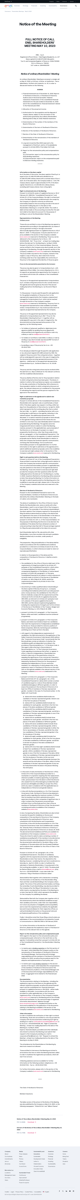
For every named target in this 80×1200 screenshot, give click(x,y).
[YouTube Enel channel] (70, 1191)
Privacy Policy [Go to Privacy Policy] (19, 1192)
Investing (43, 6)
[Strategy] (54, 1156)
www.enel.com (25, 237)
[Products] (11, 1156)
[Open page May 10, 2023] (28, 11)
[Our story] (11, 1177)
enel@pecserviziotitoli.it (41, 334)
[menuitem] (59, 1191)
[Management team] (11, 1175)
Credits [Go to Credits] (7, 1192)
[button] (8, 1)
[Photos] (25, 1159)
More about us (9, 1170)
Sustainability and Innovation (39, 1153)
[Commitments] (11, 1159)
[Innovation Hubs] (40, 1169)
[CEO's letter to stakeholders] (40, 1162)
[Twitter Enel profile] (63, 1191)
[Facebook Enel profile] (59, 1191)
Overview (17, 6)
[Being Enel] (69, 1156)
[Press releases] (25, 1154)
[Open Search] (76, 6)
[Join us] (11, 1161)
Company (51, 1)
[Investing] (54, 1161)
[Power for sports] (25, 1182)
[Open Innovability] (40, 1171)
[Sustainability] (54, 1164)
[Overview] (54, 1154)
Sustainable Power (24, 1172)
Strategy (25, 6)
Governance (63, 7)
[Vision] (11, 1180)
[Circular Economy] (40, 1166)
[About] (11, 1154)
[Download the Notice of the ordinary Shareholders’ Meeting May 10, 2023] (32, 1122)
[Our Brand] (25, 1164)
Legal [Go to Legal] (12, 1192)
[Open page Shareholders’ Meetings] (18, 11)
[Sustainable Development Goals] (40, 1157)
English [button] (46, 1191)
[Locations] (11, 1173)
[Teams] (69, 1159)
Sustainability (53, 6)
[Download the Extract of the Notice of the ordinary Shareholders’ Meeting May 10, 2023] (32, 1133)
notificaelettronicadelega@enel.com (45, 1021)
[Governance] (54, 1166)
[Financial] (54, 1159)
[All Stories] (11, 1164)
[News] (25, 1156)
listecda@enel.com (48, 869)
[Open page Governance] (8, 11)
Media (58, 1)
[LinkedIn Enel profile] (66, 1191)
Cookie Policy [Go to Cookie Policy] (29, 1192)
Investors (64, 1)
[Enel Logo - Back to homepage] (9, 5)
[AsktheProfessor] (25, 1180)
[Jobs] (69, 1164)
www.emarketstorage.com (29, 1003)
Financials (34, 6)
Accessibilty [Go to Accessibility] (37, 1192)
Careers (72, 1)
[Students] (69, 1161)
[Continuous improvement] (25, 1176)
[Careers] (69, 1154)
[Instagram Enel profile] (73, 1191)
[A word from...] (25, 1166)
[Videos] (25, 1161)
